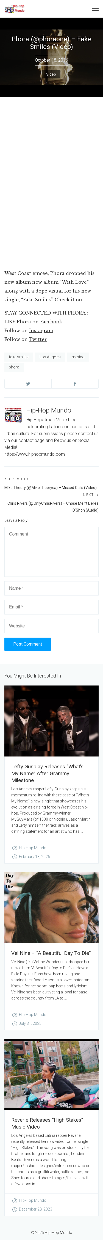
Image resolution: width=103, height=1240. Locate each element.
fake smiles (19, 357)
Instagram (41, 330)
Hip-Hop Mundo (48, 410)
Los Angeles (50, 357)
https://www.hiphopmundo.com (34, 454)
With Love (74, 282)
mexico (78, 357)
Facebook (51, 321)
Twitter (38, 339)
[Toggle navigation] (95, 8)
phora (14, 367)
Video (51, 74)
